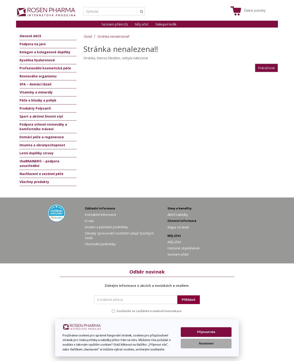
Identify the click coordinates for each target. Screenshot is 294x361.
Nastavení (206, 343)
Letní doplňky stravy (37, 153)
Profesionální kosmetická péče (45, 68)
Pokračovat (266, 68)
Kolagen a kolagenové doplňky (45, 52)
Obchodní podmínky (100, 244)
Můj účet (142, 24)
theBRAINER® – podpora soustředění (39, 163)
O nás (89, 220)
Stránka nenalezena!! (113, 36)
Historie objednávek (183, 248)
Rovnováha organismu (38, 76)
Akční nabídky (177, 214)
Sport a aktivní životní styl (41, 116)
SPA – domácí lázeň (35, 84)
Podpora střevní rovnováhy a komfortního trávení (43, 126)
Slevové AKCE (30, 36)
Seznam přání (178, 254)
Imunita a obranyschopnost (42, 145)
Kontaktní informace (100, 214)
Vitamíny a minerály (36, 92)
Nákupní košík (165, 24)
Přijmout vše (206, 332)
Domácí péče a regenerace (42, 137)
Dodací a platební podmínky (106, 227)
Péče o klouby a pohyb (38, 100)
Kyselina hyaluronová (37, 60)
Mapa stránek (178, 227)
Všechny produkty (34, 182)
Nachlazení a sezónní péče (41, 174)
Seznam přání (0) (115, 24)
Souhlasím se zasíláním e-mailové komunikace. (147, 311)
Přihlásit (188, 299)
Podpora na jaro (33, 44)
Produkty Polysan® (35, 108)
